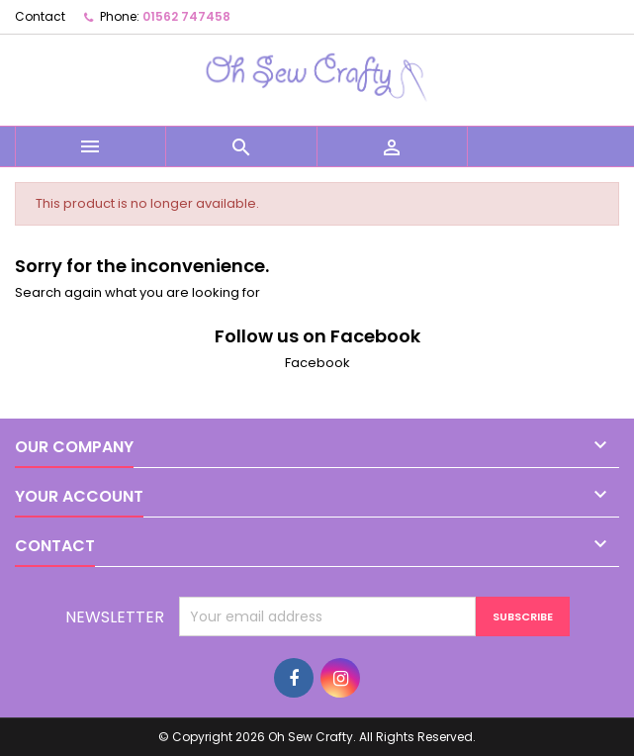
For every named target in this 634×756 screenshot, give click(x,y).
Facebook (317, 362)
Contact (40, 16)
